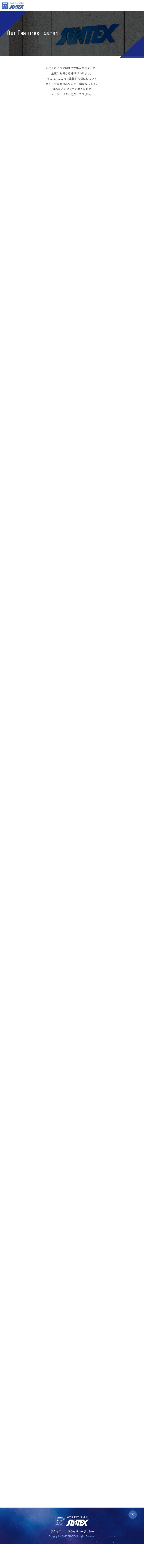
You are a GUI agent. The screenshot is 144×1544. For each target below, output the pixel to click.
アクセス (56, 1531)
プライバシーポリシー (81, 1531)
